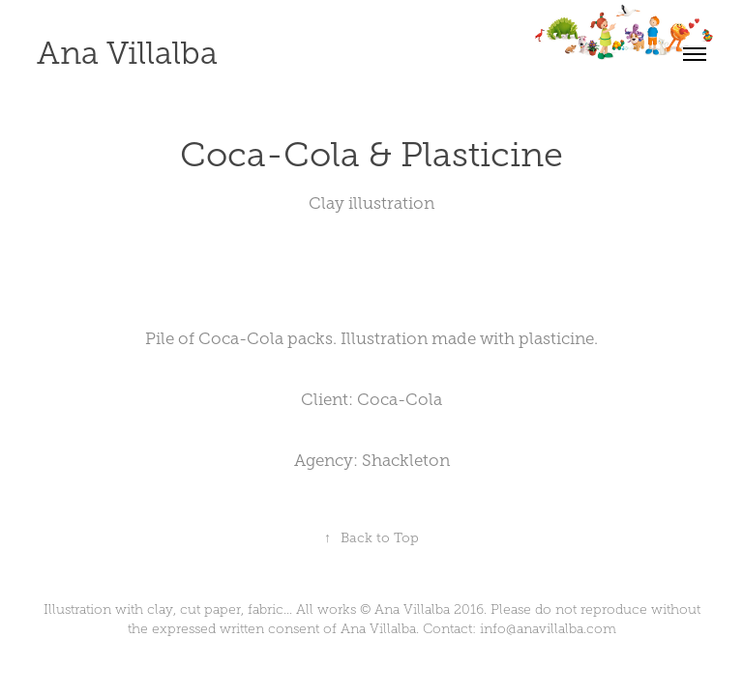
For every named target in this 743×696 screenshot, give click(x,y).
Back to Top (371, 538)
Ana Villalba (127, 53)
